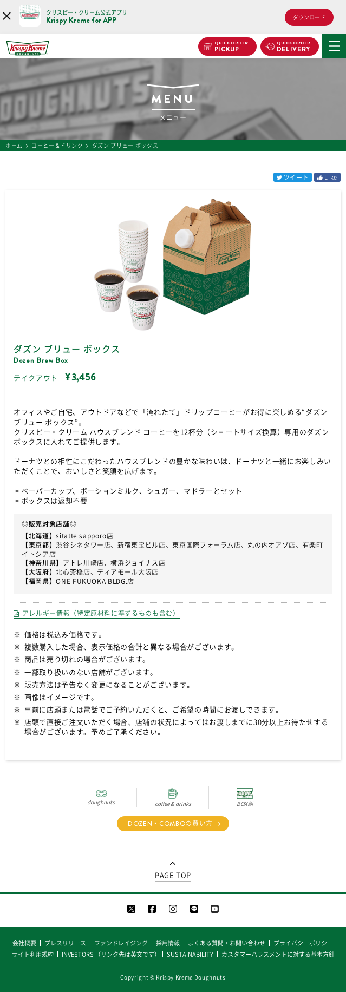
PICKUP (231, 47)
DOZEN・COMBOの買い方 (170, 824)
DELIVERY (294, 47)
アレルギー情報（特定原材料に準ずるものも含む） (101, 613)
